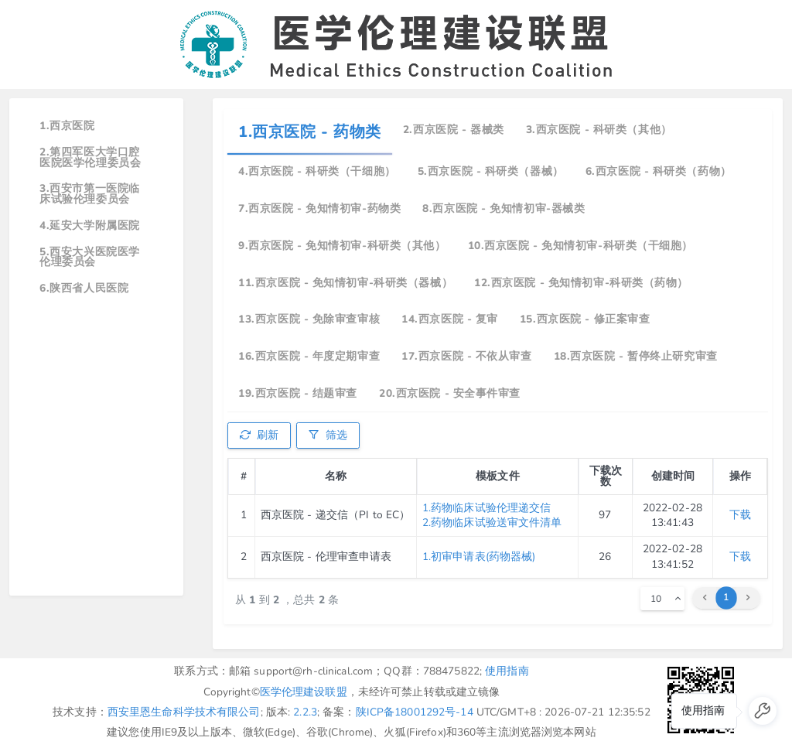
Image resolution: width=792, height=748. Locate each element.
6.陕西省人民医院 (83, 288)
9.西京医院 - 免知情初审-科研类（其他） (342, 245)
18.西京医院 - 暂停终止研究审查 (636, 356)
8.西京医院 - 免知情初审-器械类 (503, 208)
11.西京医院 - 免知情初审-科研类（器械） (345, 282)
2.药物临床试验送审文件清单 (492, 522)
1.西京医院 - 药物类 (309, 131)
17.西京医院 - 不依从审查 (466, 356)
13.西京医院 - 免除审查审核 (309, 319)
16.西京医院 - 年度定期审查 (309, 356)
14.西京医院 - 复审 (449, 319)
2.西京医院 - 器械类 (453, 129)
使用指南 (507, 671)
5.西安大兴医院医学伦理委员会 (89, 257)
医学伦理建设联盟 (303, 692)
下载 (740, 514)
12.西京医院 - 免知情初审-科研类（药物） (581, 282)
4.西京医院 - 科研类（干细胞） (317, 171)
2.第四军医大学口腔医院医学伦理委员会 (90, 157)
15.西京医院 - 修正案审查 (585, 319)
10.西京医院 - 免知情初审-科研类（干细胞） (580, 245)
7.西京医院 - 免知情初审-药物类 (319, 208)
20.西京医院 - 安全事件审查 (450, 393)
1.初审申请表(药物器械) (479, 556)
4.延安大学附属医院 (89, 225)
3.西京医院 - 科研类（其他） (599, 129)
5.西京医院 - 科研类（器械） (491, 171)
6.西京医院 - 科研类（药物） (658, 171)
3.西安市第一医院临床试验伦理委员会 (89, 194)
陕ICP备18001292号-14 (414, 712)
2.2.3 (305, 712)
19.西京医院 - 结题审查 (297, 393)
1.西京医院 (66, 125)
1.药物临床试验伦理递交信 (486, 507)
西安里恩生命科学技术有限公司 (184, 712)
